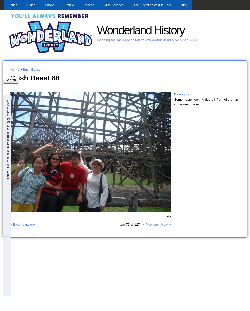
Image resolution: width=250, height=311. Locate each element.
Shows (49, 5)
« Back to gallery (22, 224)
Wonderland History (141, 30)
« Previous (150, 224)
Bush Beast (31, 69)
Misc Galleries (113, 5)
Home (14, 69)
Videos (89, 5)
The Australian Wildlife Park (152, 5)
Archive (69, 5)
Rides (31, 5)
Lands (13, 5)
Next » (166, 224)
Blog (184, 5)
